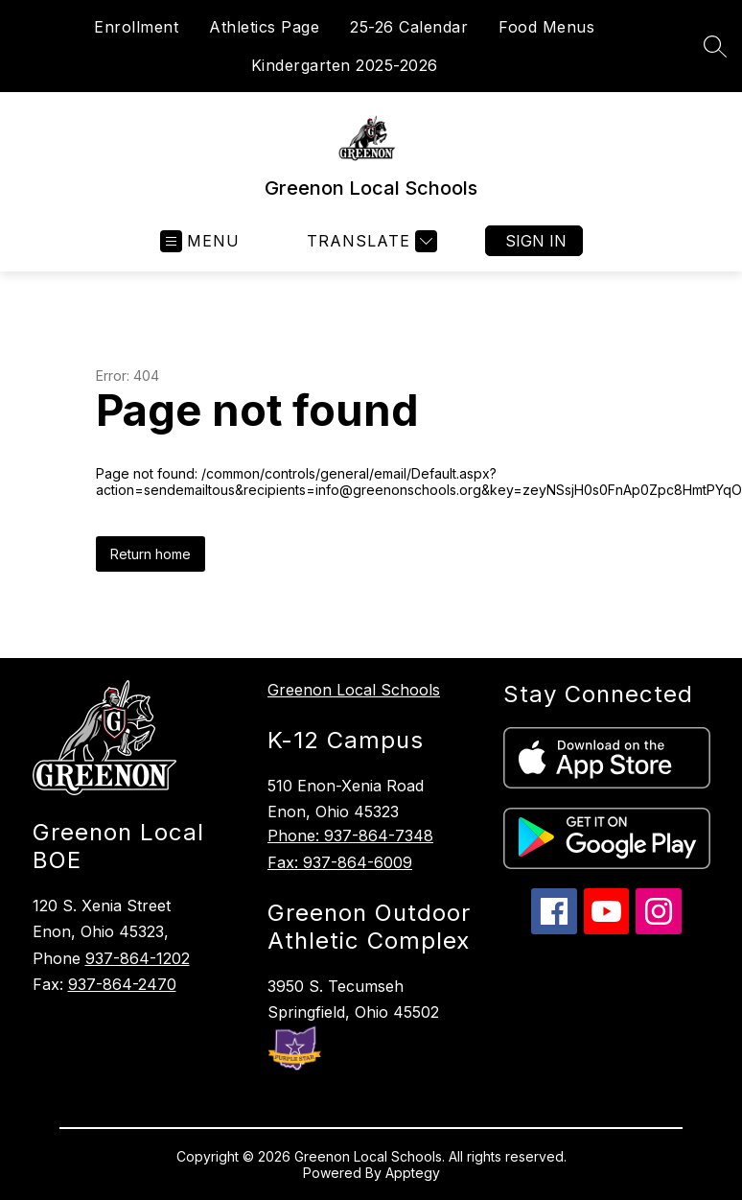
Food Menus (546, 26)
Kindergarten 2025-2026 (344, 65)
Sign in (536, 240)
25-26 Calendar (409, 26)
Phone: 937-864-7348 (350, 835)
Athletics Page (264, 26)
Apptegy (412, 1173)
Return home (150, 554)
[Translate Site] (369, 241)
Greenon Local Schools (353, 689)
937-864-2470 (122, 984)
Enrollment (136, 26)
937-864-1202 (137, 958)
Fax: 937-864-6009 (339, 862)
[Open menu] (200, 241)
